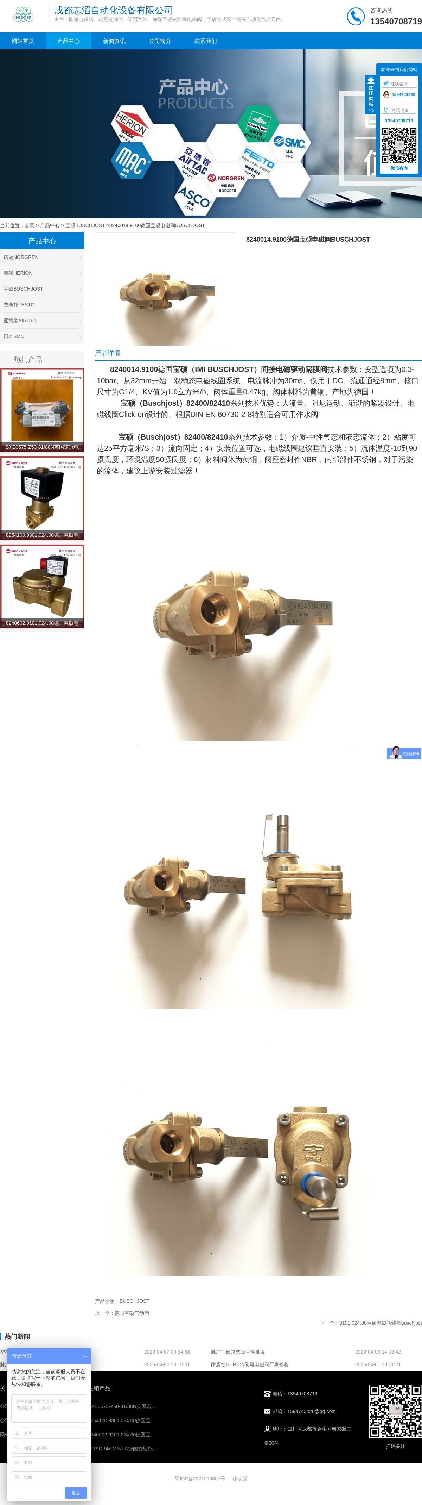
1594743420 (399, 94)
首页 (29, 225)
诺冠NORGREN (42, 257)
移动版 (239, 1478)
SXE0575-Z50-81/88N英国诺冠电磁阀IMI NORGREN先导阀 (153, 1406)
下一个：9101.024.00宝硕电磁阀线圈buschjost (371, 1323)
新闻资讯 (114, 41)
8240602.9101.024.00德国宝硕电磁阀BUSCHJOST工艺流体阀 (156, 1434)
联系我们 (205, 41)
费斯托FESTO (42, 304)
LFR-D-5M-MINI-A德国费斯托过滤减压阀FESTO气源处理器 (153, 1448)
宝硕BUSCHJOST (85, 225)
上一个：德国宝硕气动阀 (122, 1313)
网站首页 (23, 41)
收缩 (371, 95)
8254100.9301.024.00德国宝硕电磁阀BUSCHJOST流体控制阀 (156, 1420)
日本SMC (42, 336)
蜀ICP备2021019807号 (200, 1478)
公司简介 (160, 41)
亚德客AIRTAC (42, 320)
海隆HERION (42, 273)
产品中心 (68, 41)
